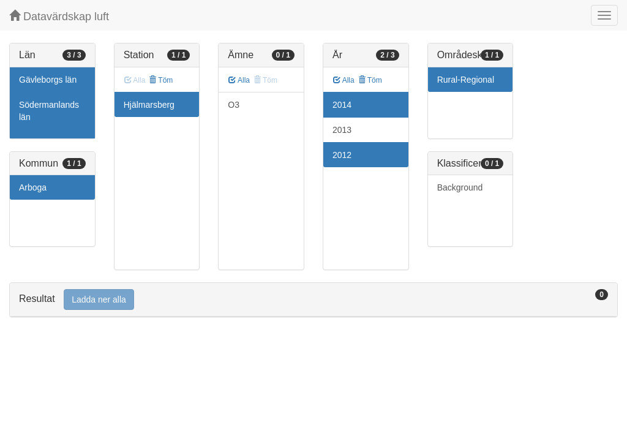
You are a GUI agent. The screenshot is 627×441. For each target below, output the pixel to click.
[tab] (313, 300)
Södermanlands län (49, 111)
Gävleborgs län (48, 80)
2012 (341, 155)
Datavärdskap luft (59, 16)
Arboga (33, 187)
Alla (239, 80)
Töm (161, 80)
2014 (341, 105)
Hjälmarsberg (149, 105)
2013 (341, 130)
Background (460, 187)
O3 (233, 105)
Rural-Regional (465, 80)
